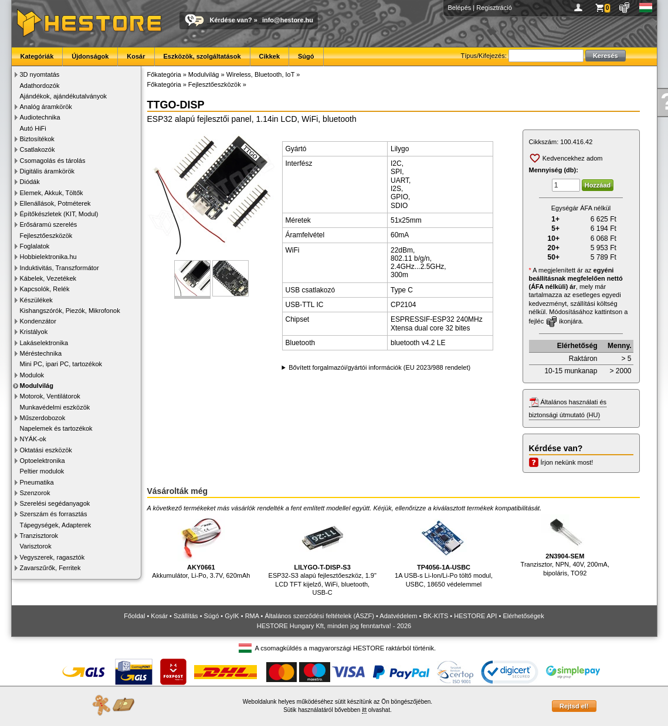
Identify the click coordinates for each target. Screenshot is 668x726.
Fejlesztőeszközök (46, 235)
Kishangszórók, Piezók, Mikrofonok (70, 310)
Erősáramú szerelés (48, 224)
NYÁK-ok (33, 438)
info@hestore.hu (287, 19)
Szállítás (186, 615)
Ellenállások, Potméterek (55, 203)
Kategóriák (37, 56)
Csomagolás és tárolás (53, 160)
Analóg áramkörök (46, 106)
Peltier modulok (42, 471)
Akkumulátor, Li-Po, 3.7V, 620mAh (201, 547)
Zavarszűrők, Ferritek (50, 567)
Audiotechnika (40, 117)
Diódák (30, 181)
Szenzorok (35, 492)
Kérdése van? (231, 19)
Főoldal (134, 615)
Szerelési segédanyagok (55, 503)
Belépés (460, 7)
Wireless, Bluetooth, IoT (260, 74)
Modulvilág (36, 385)
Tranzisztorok (39, 535)
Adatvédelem (398, 615)
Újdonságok (90, 56)
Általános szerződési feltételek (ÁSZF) (319, 615)
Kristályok (34, 331)
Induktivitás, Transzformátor (59, 267)
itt (364, 710)
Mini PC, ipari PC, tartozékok (61, 363)
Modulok (32, 375)
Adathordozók (40, 85)
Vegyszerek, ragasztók (52, 557)
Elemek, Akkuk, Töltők (51, 192)
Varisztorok (36, 546)
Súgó (306, 56)
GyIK (232, 615)
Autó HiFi (33, 128)
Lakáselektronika (44, 342)
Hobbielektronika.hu (48, 256)
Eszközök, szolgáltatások (202, 56)
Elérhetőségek (523, 615)
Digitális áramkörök (47, 171)
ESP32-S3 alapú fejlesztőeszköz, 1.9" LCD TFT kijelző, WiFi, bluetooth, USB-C (323, 555)
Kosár (136, 56)
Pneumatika (37, 482)
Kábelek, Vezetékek (48, 278)
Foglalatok (35, 246)
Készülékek (36, 300)
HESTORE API (475, 615)
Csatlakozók (37, 149)
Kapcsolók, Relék (45, 288)
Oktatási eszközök (46, 450)
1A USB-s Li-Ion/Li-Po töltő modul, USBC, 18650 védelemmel (444, 551)
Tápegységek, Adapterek (55, 525)
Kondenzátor (38, 321)
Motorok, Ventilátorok (50, 396)
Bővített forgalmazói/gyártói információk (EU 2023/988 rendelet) (379, 367)
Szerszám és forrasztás (53, 513)
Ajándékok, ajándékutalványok (63, 96)
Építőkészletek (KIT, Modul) (59, 213)
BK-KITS (436, 615)
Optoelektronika (42, 460)
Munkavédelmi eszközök (55, 407)
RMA (252, 615)
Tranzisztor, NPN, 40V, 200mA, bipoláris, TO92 (565, 545)
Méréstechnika (41, 353)
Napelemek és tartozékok (56, 428)
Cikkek (269, 56)
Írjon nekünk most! (567, 462)
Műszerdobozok (43, 417)
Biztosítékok (37, 138)
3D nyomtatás (40, 74)
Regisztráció (494, 7)
